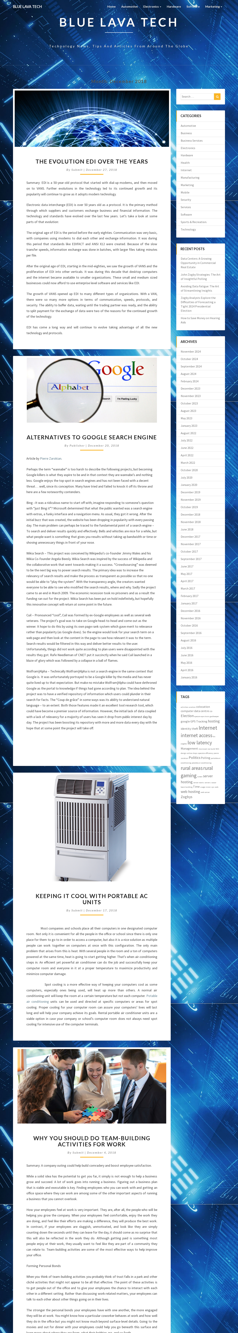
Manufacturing (190, 177)
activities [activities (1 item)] (184, 707)
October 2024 (189, 359)
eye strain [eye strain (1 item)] (205, 716)
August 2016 (188, 640)
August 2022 (188, 433)
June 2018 (187, 529)
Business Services (192, 140)
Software (193, 6)
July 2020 (186, 477)
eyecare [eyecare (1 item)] (197, 716)
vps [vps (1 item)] (212, 787)
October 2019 (189, 507)
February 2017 (189, 596)
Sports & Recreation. (194, 222)
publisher (77, 445)
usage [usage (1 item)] (202, 787)
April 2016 (187, 670)
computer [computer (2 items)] (187, 711)
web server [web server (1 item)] (205, 792)
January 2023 (189, 425)
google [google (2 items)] (185, 721)
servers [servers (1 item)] (208, 782)
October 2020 (189, 470)
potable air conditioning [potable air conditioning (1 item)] (201, 763)
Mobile (185, 192)
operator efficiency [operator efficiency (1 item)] (205, 753)
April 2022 (187, 455)
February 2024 (189, 381)
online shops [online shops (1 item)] (192, 753)
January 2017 (189, 603)
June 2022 (187, 448)
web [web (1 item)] (216, 787)
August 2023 (188, 411)
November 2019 (191, 499)
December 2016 (190, 611)
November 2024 (191, 351)
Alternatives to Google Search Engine (92, 437)
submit (77, 169)
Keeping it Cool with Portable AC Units (92, 899)
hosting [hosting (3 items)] (214, 721)
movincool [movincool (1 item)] (203, 749)
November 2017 (191, 544)
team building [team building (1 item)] (186, 787)
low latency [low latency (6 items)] (200, 742)
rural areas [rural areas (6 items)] (192, 768)
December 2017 (190, 536)
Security (186, 199)
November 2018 (191, 522)
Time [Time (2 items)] (196, 786)
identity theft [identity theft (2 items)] (189, 728)
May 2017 (186, 574)
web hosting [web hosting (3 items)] (190, 791)
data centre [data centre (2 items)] (201, 711)
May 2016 (186, 662)
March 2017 (188, 588)
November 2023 (191, 396)
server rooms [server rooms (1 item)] (198, 782)
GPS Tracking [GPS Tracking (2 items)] (198, 721)
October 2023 (189, 403)
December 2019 (190, 492)
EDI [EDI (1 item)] (211, 711)
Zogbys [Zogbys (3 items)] (186, 796)
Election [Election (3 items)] (187, 715)
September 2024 (191, 366)
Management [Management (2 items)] (189, 748)
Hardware (174, 6)
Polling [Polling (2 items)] (205, 758)
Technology (188, 229)
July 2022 (186, 440)
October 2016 (189, 625)
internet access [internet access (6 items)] (196, 735)
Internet (186, 170)
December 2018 (190, 514)
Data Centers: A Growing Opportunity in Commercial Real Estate (198, 263)
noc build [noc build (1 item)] (211, 749)
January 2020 (189, 485)
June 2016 (187, 655)
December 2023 (190, 388)
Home (111, 6)
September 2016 (191, 633)
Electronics (152, 6)
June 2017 (187, 566)
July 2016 (186, 648)
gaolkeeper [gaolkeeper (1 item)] (214, 716)
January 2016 (189, 677)
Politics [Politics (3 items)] (194, 757)
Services (186, 207)
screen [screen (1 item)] (199, 776)
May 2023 (186, 418)
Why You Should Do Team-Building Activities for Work (91, 1141)
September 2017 (191, 559)
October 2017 (189, 551)
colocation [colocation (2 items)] (203, 707)
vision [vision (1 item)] (208, 787)
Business (186, 133)
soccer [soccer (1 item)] (213, 782)
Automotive (129, 6)
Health (185, 162)
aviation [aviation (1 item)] (192, 707)
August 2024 (188, 374)
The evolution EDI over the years (92, 161)
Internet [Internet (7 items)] (208, 727)
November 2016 (191, 618)
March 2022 (188, 462)
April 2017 (187, 581)
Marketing (213, 6)
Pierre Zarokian (50, 458)
